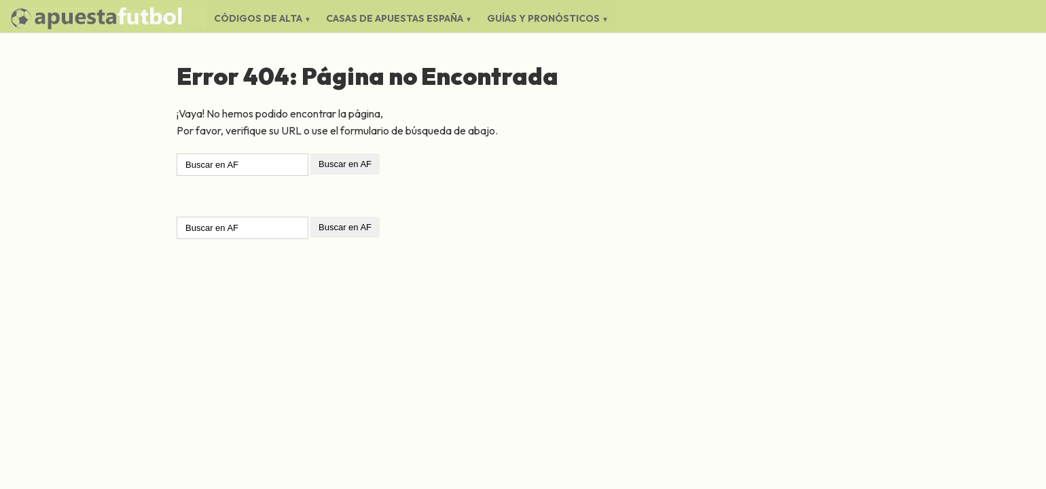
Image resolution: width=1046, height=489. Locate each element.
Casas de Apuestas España (394, 18)
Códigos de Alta (258, 18)
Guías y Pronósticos (543, 18)
